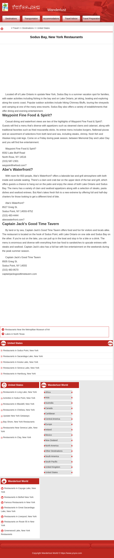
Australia (49, 403)
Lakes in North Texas (14, 334)
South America (52, 456)
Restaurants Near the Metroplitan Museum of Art (27, 329)
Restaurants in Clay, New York (17, 437)
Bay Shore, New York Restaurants (19, 422)
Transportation (31, 18)
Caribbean (50, 413)
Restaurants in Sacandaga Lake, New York (23, 356)
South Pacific (51, 461)
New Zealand (51, 440)
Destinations (11, 18)
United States (43, 28)
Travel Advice (71, 18)
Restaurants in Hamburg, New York (19, 373)
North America (51, 445)
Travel (16, 28)
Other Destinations (53, 451)
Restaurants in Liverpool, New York (20, 516)
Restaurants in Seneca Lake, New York (21, 368)
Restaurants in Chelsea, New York (19, 410)
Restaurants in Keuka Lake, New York (20, 362)
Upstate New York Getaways (16, 416)
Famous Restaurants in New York (19, 502)
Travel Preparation (91, 18)
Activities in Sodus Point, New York (19, 398)
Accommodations (51, 18)
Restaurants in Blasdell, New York (18, 404)
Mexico (48, 435)
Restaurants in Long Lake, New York (20, 392)
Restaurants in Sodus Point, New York (20, 350)
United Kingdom (52, 467)
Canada (49, 408)
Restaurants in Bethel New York (19, 497)
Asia (47, 397)
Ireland (48, 429)
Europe (48, 424)
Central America (52, 419)
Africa (48, 392)
